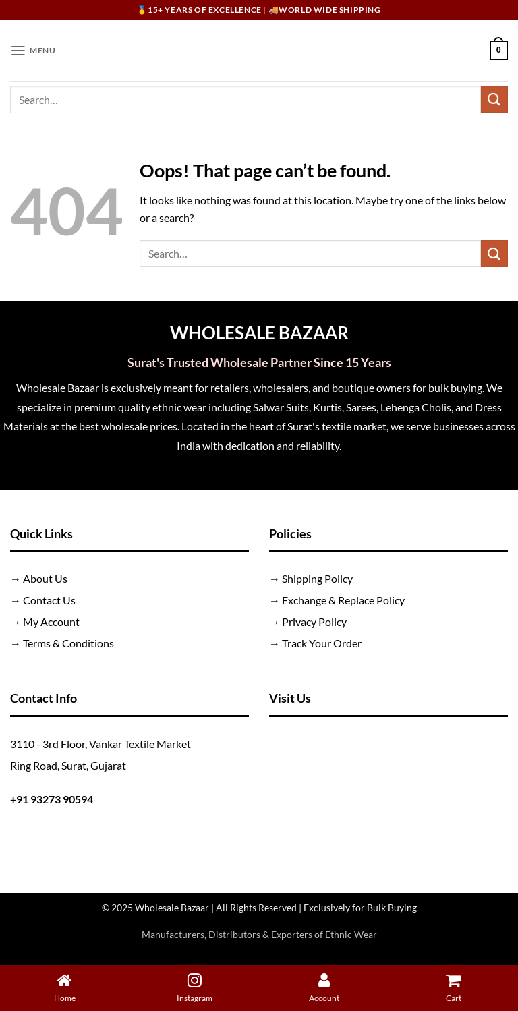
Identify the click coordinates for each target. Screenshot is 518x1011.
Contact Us (49, 600)
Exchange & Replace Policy (343, 600)
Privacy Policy (314, 621)
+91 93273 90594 (51, 798)
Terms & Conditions (68, 643)
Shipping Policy (317, 578)
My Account (51, 621)
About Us (45, 578)
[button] (33, 50)
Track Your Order (322, 643)
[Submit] (494, 99)
